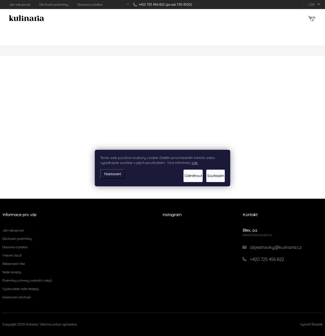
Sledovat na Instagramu (200, 252)
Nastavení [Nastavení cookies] (112, 173)
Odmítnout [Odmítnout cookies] (178, 176)
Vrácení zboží (12, 255)
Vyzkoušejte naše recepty (20, 289)
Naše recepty (11, 272)
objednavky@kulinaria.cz (276, 247)
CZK (312, 4)
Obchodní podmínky (53, 4)
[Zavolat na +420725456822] (162, 4)
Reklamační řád (13, 264)
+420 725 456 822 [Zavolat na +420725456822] (267, 259)
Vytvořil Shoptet (311, 324)
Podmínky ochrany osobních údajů (27, 280)
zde (195, 163)
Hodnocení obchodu (16, 297)
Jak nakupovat (19, 4)
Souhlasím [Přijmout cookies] (210, 176)
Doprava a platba (89, 4)
